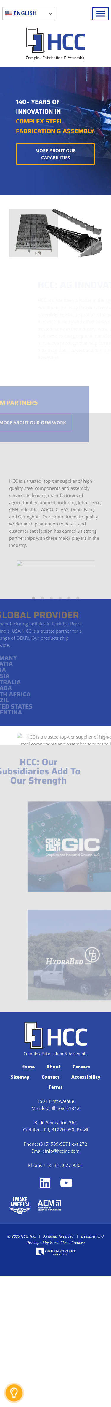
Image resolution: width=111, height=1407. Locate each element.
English (21, 13)
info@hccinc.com (62, 1281)
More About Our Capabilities (55, 154)
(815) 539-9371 (55, 1274)
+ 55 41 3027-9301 (63, 1296)
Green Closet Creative (67, 1373)
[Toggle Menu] (100, 13)
